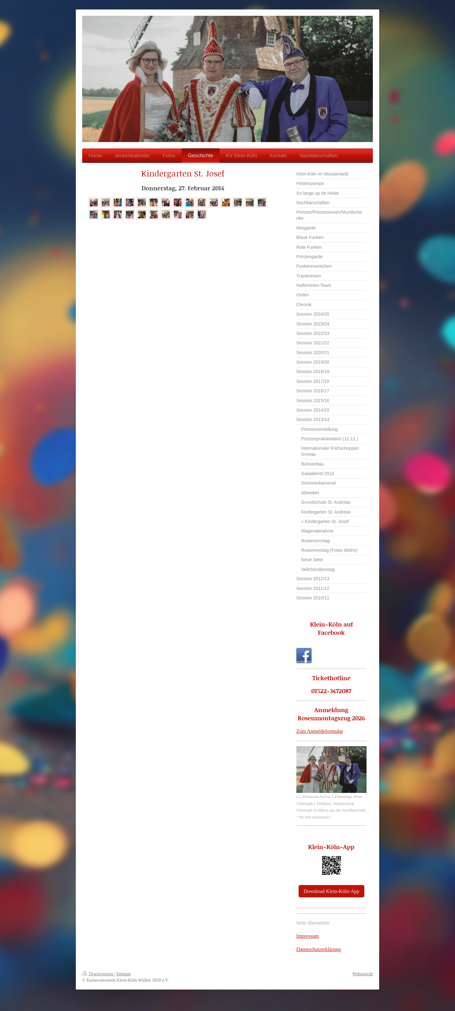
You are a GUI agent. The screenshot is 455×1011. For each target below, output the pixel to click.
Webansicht (362, 974)
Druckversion (98, 974)
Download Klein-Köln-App (331, 891)
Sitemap (123, 974)
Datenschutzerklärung (318, 949)
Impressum (307, 936)
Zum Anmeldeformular (319, 731)
